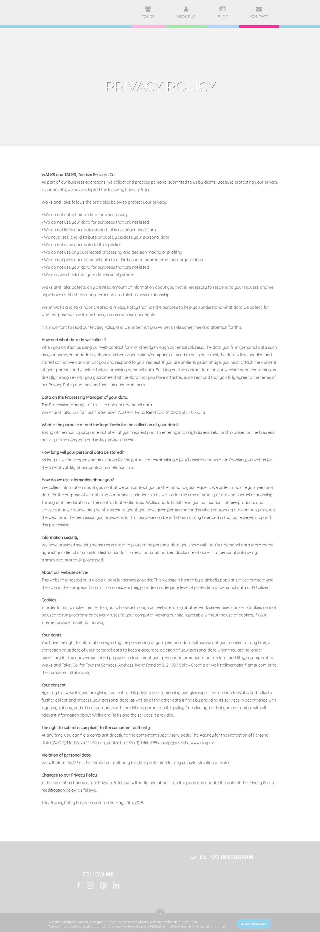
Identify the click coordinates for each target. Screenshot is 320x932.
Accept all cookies (253, 923)
